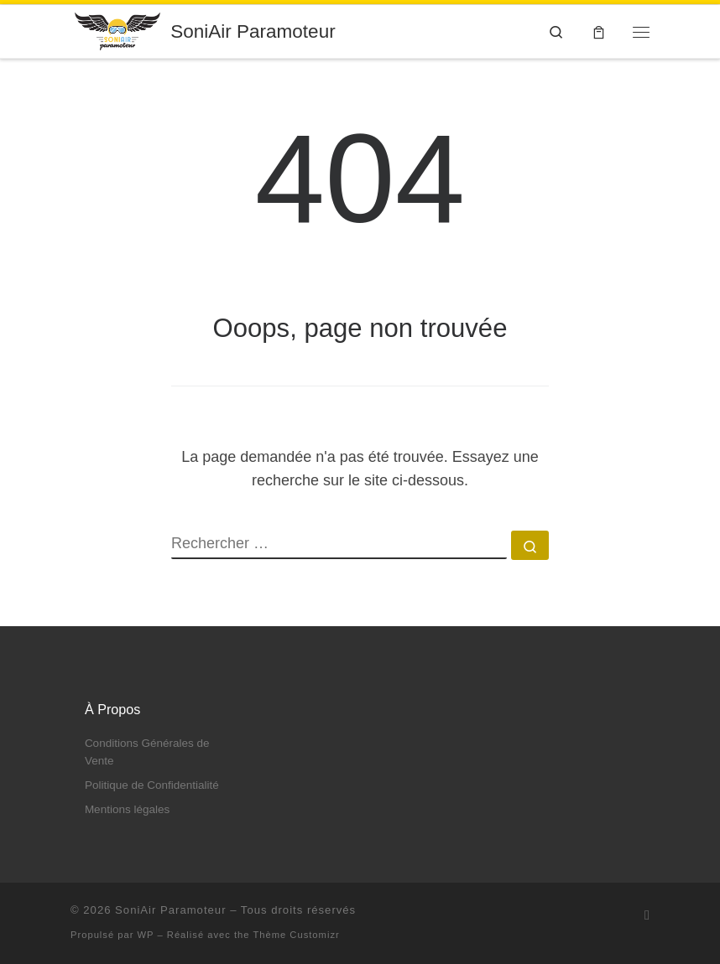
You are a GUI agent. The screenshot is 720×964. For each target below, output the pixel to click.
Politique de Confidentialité (152, 785)
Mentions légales (127, 809)
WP (146, 935)
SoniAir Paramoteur (170, 910)
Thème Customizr (296, 935)
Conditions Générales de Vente (147, 752)
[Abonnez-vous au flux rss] (647, 914)
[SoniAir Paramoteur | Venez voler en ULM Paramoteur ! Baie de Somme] (117, 29)
